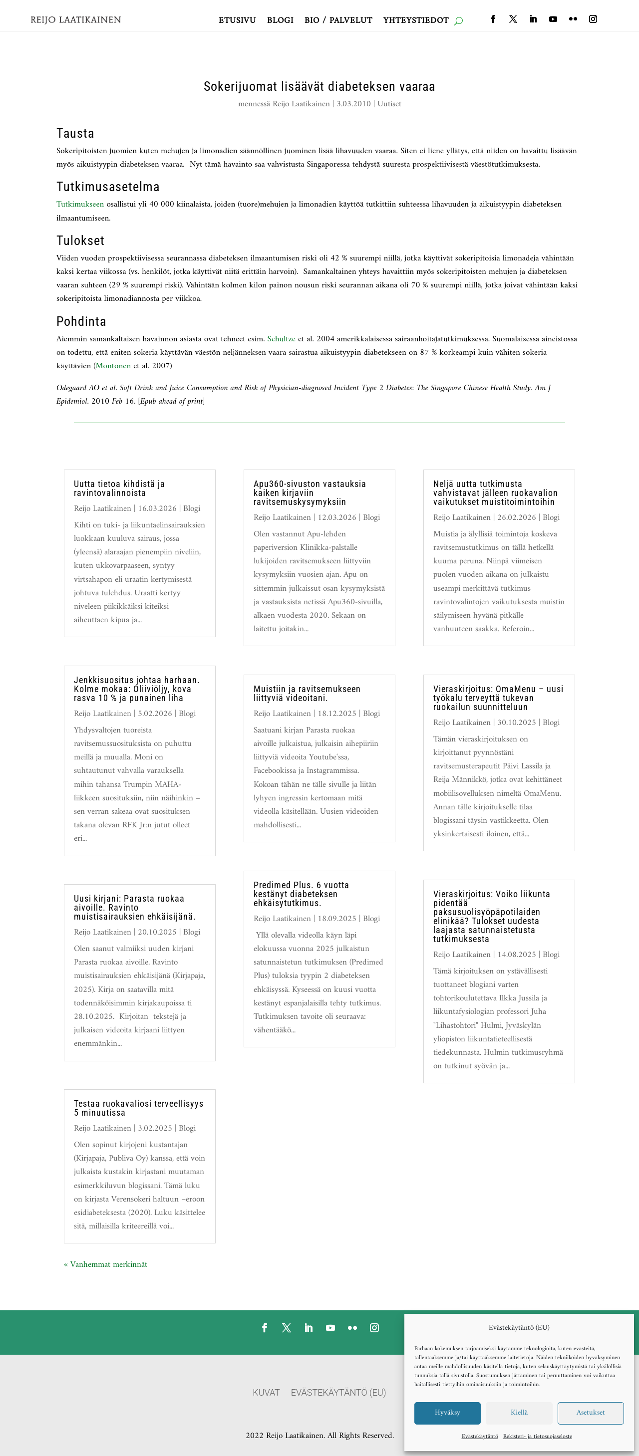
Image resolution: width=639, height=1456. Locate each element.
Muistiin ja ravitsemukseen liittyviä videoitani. (307, 693)
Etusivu (237, 22)
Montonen (113, 366)
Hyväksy (447, 1413)
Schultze (283, 339)
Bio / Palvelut (338, 22)
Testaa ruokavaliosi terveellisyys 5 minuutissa (139, 1108)
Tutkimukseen (80, 204)
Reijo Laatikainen (301, 104)
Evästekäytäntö (480, 1437)
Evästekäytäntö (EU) (338, 1393)
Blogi (280, 22)
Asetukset (591, 1413)
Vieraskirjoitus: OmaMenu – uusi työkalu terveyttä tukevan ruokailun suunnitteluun (498, 698)
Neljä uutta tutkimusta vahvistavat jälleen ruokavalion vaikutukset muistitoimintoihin (495, 493)
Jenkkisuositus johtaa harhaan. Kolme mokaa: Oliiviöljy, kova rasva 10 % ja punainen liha (137, 689)
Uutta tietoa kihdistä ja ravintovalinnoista (119, 488)
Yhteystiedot (416, 22)
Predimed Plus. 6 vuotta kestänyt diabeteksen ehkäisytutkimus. (301, 894)
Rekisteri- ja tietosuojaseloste (537, 1437)
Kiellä (519, 1413)
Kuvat (266, 1393)
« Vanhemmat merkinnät (105, 1264)
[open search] (458, 20)
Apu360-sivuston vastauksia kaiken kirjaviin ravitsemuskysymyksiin (310, 493)
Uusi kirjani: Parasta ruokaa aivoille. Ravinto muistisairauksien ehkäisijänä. (135, 907)
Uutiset (389, 104)
